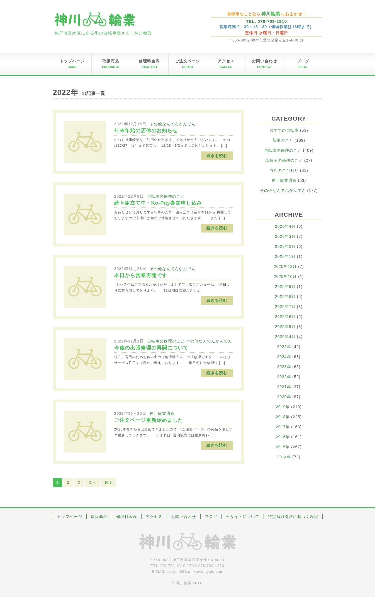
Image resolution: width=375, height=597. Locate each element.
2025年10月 (285, 276)
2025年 (284, 346)
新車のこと (282, 140)
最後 (108, 483)
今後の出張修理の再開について (151, 348)
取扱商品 (99, 516)
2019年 (283, 407)
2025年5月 (285, 326)
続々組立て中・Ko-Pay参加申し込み (158, 203)
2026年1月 (285, 256)
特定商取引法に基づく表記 (293, 516)
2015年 (283, 447)
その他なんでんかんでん (173, 124)
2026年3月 (285, 236)
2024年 (284, 356)
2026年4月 (285, 226)
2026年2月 (285, 246)
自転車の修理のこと (166, 196)
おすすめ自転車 (284, 130)
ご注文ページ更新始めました (148, 420)
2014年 (284, 457)
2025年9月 (285, 286)
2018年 (283, 417)
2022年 (284, 377)
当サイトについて (242, 516)
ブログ (211, 516)
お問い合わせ (183, 516)
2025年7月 (285, 306)
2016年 (283, 437)
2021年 (284, 387)
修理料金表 (126, 516)
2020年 (284, 397)
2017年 (283, 427)
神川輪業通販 (162, 413)
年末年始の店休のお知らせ (146, 130)
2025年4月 (285, 336)
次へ (92, 483)
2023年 (284, 366)
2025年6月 (285, 316)
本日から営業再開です (140, 275)
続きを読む (216, 155)
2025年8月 (285, 296)
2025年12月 (285, 266)
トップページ (69, 516)
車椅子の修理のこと (284, 160)
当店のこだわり (284, 170)
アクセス (154, 516)
